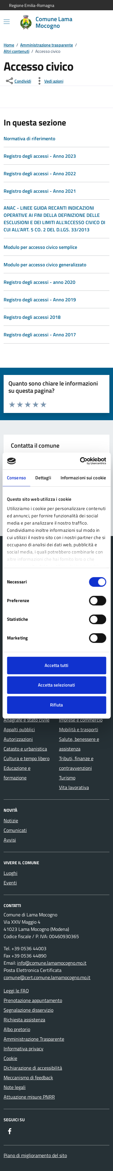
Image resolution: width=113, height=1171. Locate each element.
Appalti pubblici (19, 729)
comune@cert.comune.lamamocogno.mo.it (47, 977)
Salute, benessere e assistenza (79, 743)
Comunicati (15, 830)
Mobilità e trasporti (78, 729)
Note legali (15, 1087)
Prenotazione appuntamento (33, 1000)
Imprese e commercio (80, 719)
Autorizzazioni (18, 739)
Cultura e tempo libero (26, 758)
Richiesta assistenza (24, 1019)
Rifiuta (56, 704)
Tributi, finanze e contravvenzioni (76, 763)
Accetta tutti (56, 665)
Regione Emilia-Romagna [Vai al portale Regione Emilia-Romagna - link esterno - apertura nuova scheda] (31, 5)
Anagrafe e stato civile (26, 719)
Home (9, 45)
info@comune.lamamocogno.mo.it (51, 962)
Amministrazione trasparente (46, 45)
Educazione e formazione (17, 772)
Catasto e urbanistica (25, 748)
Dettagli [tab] (43, 477)
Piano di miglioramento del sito (35, 1155)
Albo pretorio (17, 1029)
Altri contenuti (16, 51)
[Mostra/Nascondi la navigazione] (6, 21)
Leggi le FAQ (16, 990)
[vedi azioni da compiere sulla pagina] (48, 81)
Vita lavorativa (74, 787)
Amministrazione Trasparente (34, 1038)
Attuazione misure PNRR (29, 1096)
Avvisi (10, 839)
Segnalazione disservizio (28, 1010)
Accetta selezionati (56, 684)
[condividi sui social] (18, 81)
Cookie (10, 1058)
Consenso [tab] (16, 477)
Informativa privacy (23, 1048)
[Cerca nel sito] (96, 22)
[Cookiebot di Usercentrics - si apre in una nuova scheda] (80, 461)
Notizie (11, 820)
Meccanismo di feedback (28, 1077)
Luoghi (10, 873)
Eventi (10, 882)
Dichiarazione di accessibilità (33, 1067)
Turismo (67, 777)
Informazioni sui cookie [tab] (83, 477)
